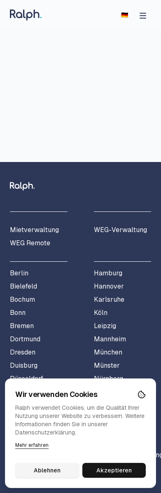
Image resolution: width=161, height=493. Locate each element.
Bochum (22, 299)
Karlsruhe (109, 299)
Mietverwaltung (34, 229)
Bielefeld (23, 286)
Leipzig (105, 326)
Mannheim (110, 339)
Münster (107, 365)
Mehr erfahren (32, 445)
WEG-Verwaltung (120, 229)
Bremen (22, 326)
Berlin (19, 273)
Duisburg (23, 365)
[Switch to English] (124, 15)
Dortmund (25, 339)
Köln (100, 312)
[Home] (26, 15)
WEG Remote (30, 243)
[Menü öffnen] (143, 15)
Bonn (18, 312)
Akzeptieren (114, 470)
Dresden (22, 352)
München (108, 352)
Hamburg (108, 273)
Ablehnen (47, 470)
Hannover (109, 286)
